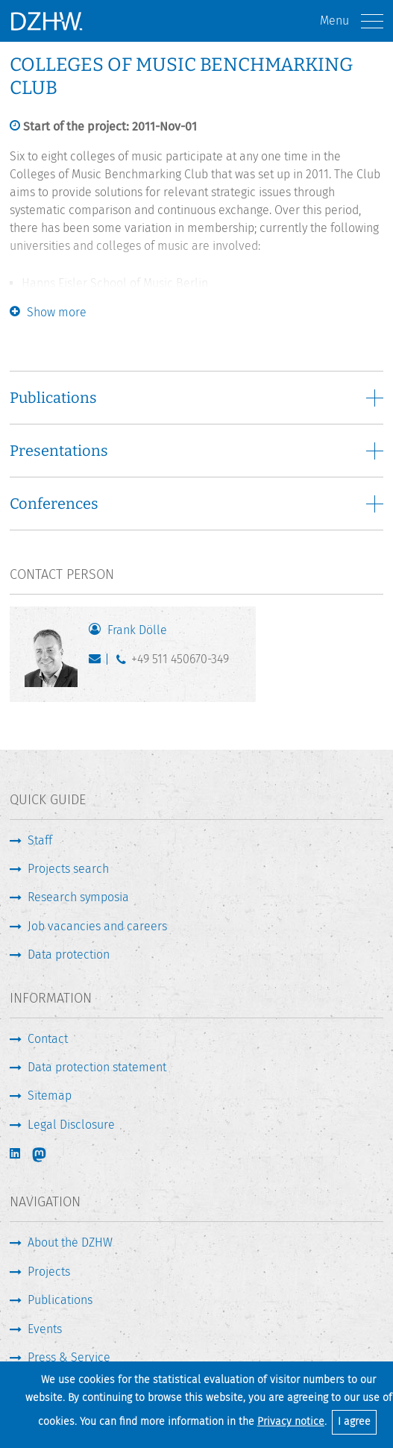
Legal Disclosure (71, 1125)
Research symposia (78, 897)
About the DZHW (70, 1242)
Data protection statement (97, 1067)
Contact (48, 1039)
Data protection (69, 954)
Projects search (68, 869)
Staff (40, 840)
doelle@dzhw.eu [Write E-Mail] (98, 662)
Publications (60, 1300)
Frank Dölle (137, 630)
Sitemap (50, 1095)
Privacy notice (290, 1421)
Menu (351, 21)
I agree (354, 1421)
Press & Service (69, 1357)
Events (45, 1329)
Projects (49, 1271)
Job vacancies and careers (97, 926)
